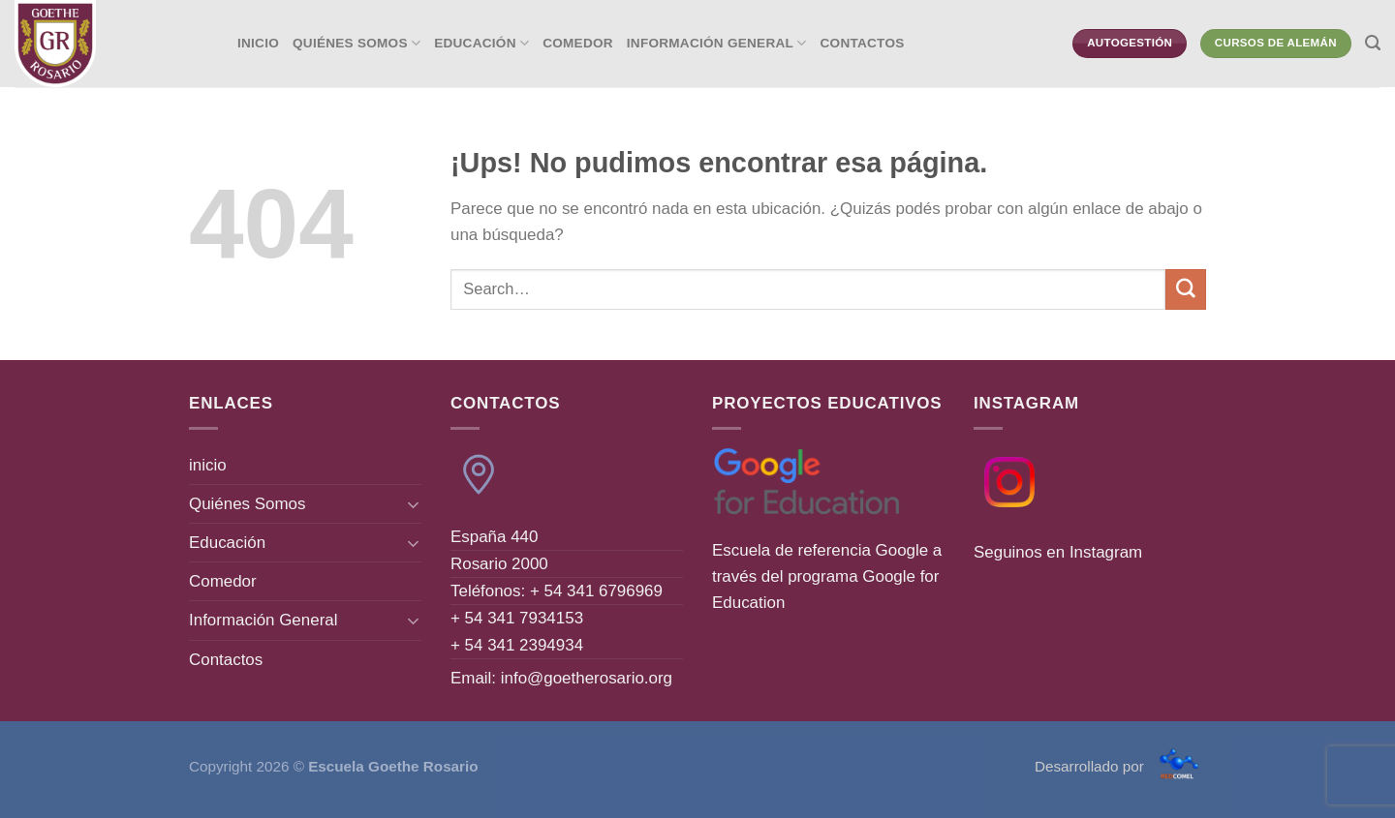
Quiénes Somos (356, 43)
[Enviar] (1185, 289)
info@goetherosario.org (586, 678)
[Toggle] (413, 504)
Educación (481, 43)
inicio (258, 43)
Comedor (577, 43)
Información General (717, 43)
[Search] (1372, 43)
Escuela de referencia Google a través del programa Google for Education (827, 576)
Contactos (863, 43)
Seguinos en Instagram (1058, 552)
